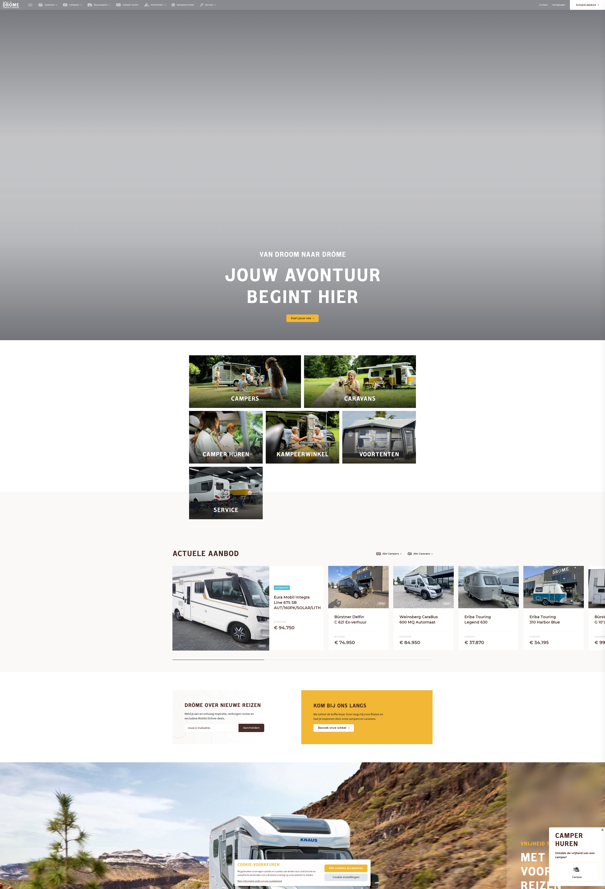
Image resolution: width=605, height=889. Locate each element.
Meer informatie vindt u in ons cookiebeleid (259, 881)
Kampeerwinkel (183, 5)
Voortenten (155, 4)
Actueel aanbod (587, 4)
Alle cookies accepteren (346, 868)
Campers (72, 4)
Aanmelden (251, 739)
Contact (543, 4)
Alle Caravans (420, 553)
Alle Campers (389, 553)
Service (207, 5)
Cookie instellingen (346, 877)
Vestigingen (558, 4)
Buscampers (99, 5)
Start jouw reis (302, 318)
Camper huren (127, 4)
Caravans (47, 5)
